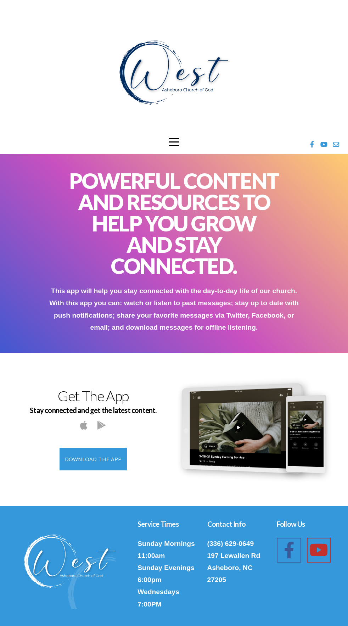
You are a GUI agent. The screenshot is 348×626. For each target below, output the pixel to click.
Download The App (93, 459)
